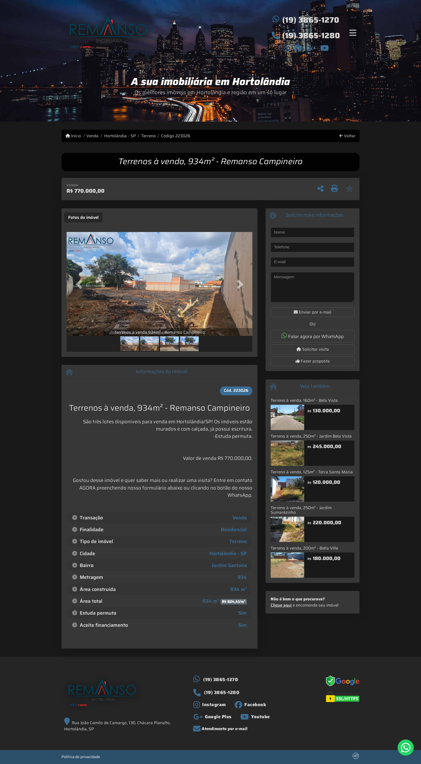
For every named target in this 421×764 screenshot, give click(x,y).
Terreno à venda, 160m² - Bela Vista (304, 400)
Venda (92, 136)
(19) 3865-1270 (310, 20)
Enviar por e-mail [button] (312, 312)
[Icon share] (286, 48)
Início (73, 136)
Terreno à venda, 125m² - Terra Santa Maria (312, 472)
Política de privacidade (80, 757)
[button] (81, 284)
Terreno (148, 136)
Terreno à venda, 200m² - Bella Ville (304, 548)
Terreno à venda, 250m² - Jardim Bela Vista (311, 436)
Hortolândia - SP (120, 136)
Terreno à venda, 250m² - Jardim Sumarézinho (301, 510)
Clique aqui (281, 605)
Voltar (347, 136)
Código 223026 (175, 136)
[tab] (83, 217)
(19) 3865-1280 (311, 35)
